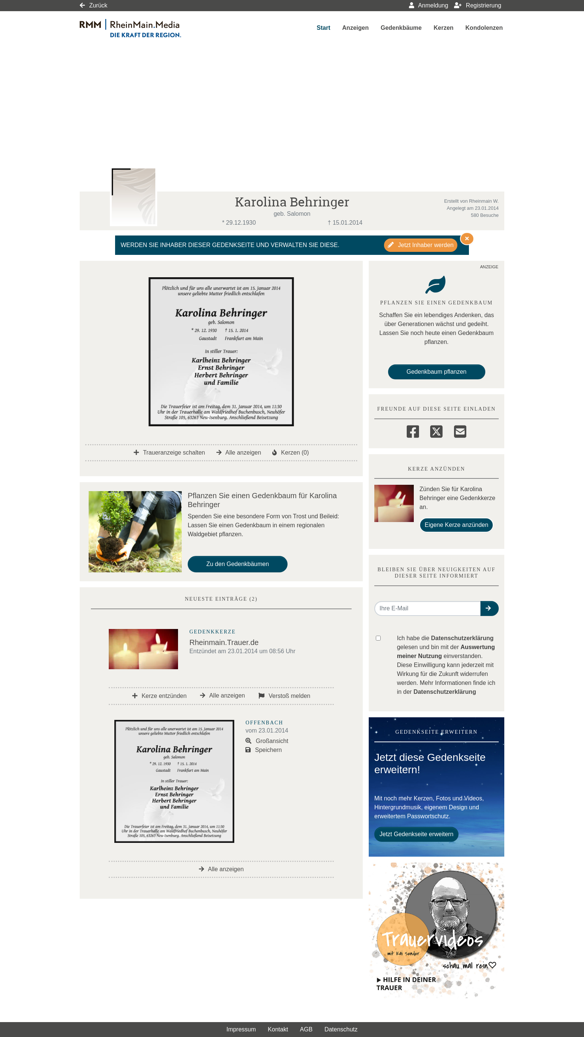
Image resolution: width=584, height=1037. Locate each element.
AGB (306, 1029)
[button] (489, 608)
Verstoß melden (284, 696)
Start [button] (323, 28)
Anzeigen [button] (355, 28)
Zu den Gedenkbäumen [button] (237, 564)
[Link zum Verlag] (144, 28)
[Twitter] (436, 430)
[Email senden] (427, 608)
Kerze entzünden (159, 696)
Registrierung (477, 5)
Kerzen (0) (290, 452)
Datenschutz (341, 1029)
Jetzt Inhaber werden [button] (421, 245)
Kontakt (278, 1029)
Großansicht (266, 741)
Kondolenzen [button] (484, 28)
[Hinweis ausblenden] (467, 238)
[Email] (460, 430)
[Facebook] (413, 430)
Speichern (263, 750)
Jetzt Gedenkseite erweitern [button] (416, 834)
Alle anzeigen (238, 452)
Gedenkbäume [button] (401, 28)
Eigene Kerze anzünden (456, 525)
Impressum (241, 1029)
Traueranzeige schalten (169, 452)
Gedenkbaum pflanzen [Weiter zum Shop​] (437, 372)
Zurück (93, 5)
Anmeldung (428, 5)
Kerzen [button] (443, 28)
